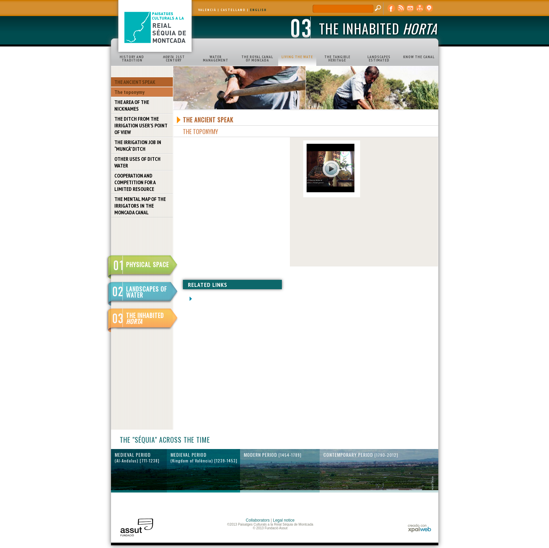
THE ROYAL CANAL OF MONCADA (257, 58)
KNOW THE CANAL (419, 56)
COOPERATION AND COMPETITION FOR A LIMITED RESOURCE (135, 182)
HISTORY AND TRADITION (132, 58)
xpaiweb (419, 528)
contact (410, 8)
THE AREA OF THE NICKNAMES (131, 105)
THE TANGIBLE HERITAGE (337, 58)
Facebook (392, 8)
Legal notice (284, 520)
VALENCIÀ (207, 10)
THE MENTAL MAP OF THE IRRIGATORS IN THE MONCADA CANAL (140, 206)
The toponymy (129, 92)
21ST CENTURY (174, 58)
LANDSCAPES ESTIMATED (379, 58)
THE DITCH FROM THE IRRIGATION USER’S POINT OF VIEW (141, 125)
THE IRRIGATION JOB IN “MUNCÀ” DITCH (137, 145)
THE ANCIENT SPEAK (134, 82)
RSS (401, 8)
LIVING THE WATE (297, 56)
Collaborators (257, 520)
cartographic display (429, 8)
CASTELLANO (233, 10)
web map (420, 8)
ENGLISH (258, 10)
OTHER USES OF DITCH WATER (137, 162)
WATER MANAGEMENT (215, 58)
